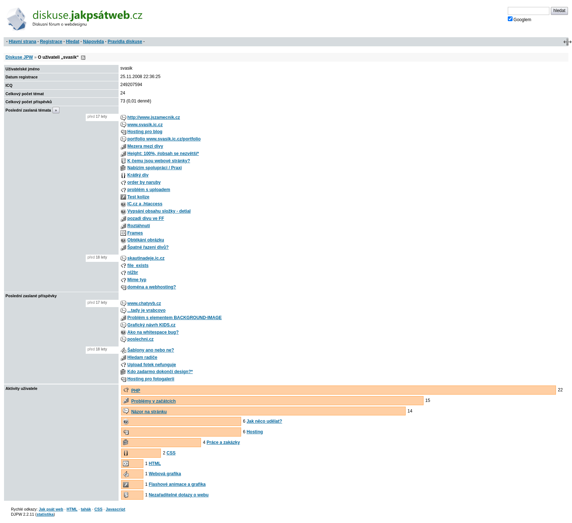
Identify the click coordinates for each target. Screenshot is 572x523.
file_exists (137, 265)
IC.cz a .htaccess (144, 203)
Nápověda (93, 41)
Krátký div (137, 175)
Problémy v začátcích (153, 401)
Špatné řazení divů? (148, 247)
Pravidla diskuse (125, 41)
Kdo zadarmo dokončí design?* (160, 371)
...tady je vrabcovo (146, 310)
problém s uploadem (148, 189)
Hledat (73, 41)
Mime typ (136, 279)
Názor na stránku (149, 411)
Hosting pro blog (144, 131)
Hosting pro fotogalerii (150, 378)
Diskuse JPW (19, 57)
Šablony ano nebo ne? (150, 350)
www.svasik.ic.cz (145, 124)
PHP (135, 390)
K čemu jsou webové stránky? (158, 160)
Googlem (520, 19)
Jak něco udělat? (264, 421)
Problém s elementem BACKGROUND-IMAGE (174, 317)
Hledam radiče (142, 357)
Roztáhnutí (138, 225)
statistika (45, 514)
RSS (83, 57)
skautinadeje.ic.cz (146, 258)
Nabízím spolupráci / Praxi (154, 167)
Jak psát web (51, 509)
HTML (155, 463)
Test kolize (138, 196)
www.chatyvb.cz (144, 303)
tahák (86, 509)
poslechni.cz (140, 339)
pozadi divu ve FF (145, 218)
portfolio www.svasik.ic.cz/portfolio (164, 139)
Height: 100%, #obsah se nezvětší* (163, 153)
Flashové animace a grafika (177, 484)
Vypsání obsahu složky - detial (159, 211)
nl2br (132, 272)
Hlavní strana (22, 41)
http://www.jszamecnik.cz (153, 117)
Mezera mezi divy (145, 146)
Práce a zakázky (223, 442)
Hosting (255, 431)
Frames (135, 233)
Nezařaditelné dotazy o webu (179, 494)
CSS (170, 453)
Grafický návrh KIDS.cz (151, 325)
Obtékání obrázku (145, 240)
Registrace (51, 41)
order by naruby (144, 182)
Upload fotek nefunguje (151, 364)
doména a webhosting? (151, 287)
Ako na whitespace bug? (153, 332)
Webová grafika (165, 473)
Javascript (115, 509)
